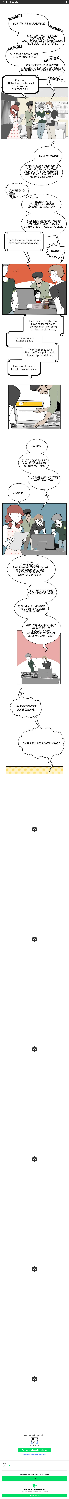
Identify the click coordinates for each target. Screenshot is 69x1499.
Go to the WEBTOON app (34, 1495)
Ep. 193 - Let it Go (12, 2)
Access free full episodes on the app (34, 1450)
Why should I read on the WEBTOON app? (34, 1454)
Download (34, 1478)
